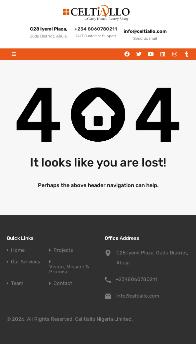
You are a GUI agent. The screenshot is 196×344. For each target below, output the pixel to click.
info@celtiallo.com (137, 296)
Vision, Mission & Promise (69, 269)
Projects (63, 250)
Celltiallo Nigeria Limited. (104, 319)
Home (18, 250)
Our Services (25, 261)
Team (17, 283)
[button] (14, 54)
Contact (62, 283)
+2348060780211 (136, 279)
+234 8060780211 (95, 29)
